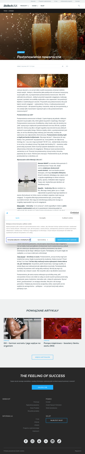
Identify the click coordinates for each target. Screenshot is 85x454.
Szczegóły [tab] (42, 218)
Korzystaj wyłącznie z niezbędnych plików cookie (19, 239)
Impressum (36, 431)
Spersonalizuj (43, 239)
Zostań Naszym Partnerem (54, 405)
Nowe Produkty (34, 408)
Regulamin (78, 451)
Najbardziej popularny (32, 405)
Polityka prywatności (10, 451)
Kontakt (77, 1)
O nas (55, 1)
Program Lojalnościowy (45, 1)
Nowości (33, 1)
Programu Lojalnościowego (31, 428)
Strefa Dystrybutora (51, 408)
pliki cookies (20, 451)
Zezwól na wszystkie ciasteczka (67, 239)
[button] (25, 6)
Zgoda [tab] (17, 218)
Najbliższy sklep (57, 420)
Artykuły (36, 422)
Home (5, 11)
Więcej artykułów (42, 357)
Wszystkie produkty (33, 411)
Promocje (36, 402)
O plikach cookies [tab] (67, 218)
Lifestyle (11, 11)
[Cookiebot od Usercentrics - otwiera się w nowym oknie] (71, 213)
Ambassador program (66, 1)
